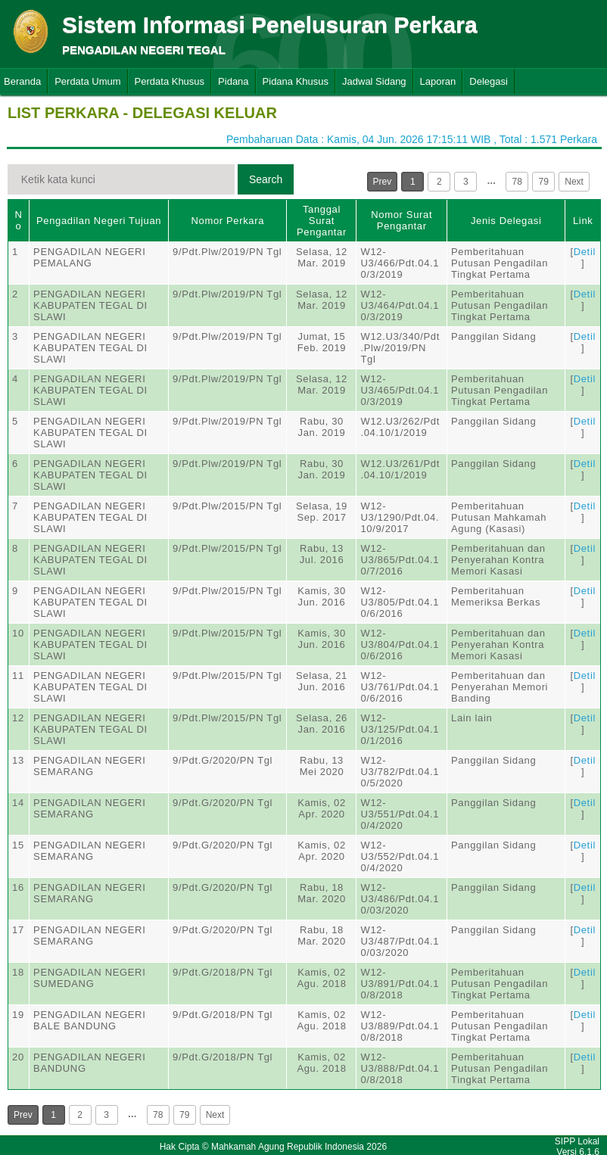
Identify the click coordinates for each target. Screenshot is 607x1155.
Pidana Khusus (295, 81)
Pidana (233, 81)
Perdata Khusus (170, 81)
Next (574, 181)
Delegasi (488, 81)
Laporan (438, 81)
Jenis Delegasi (506, 220)
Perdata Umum (87, 81)
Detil (585, 251)
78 (517, 181)
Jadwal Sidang (374, 81)
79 (544, 181)
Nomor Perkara (227, 220)
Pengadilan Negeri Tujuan (98, 220)
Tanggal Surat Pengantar (322, 221)
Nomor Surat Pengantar (401, 220)
